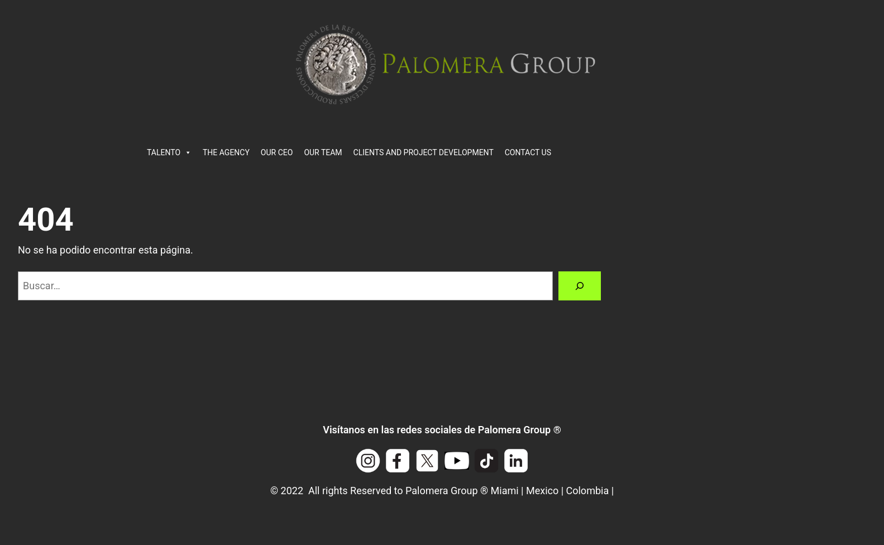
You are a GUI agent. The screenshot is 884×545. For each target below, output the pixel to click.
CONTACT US (528, 152)
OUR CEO (277, 152)
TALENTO (169, 152)
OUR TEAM (323, 152)
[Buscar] (579, 285)
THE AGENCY (226, 152)
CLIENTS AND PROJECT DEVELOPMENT (423, 152)
